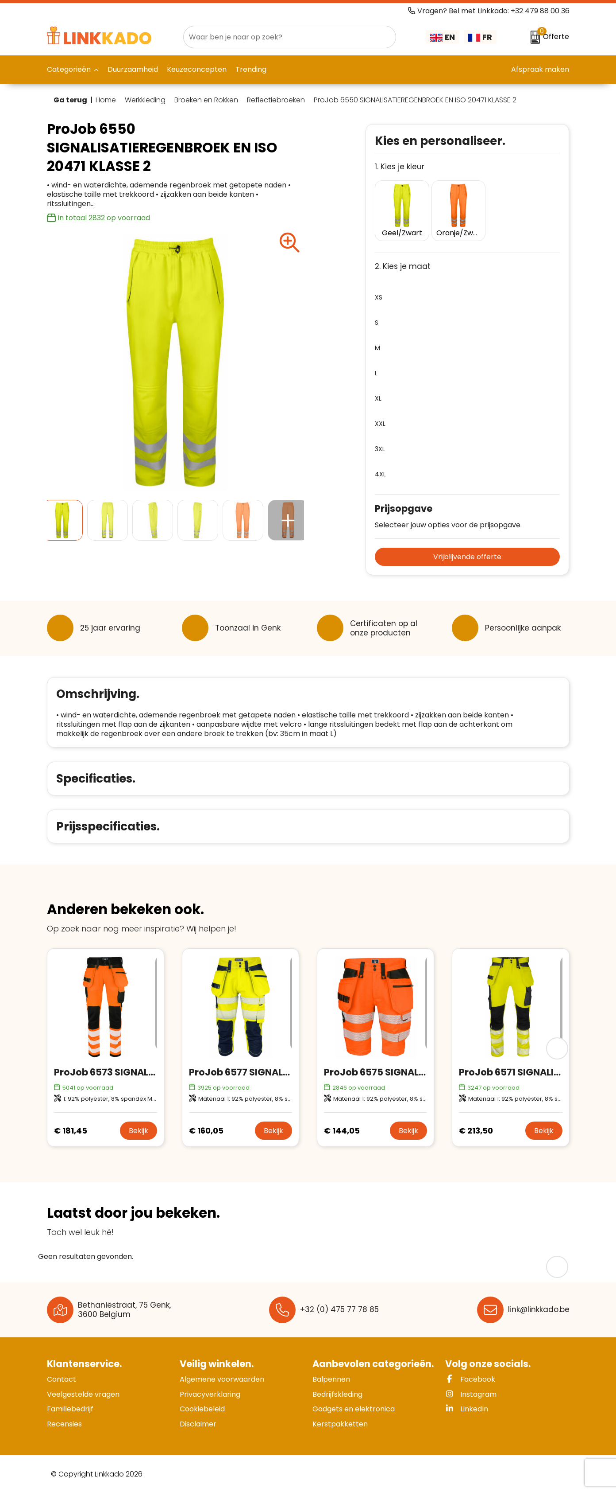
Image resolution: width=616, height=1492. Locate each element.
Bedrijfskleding (337, 1393)
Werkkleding (145, 100)
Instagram (471, 1393)
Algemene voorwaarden (222, 1378)
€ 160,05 (206, 1130)
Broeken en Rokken (206, 100)
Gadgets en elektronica (353, 1408)
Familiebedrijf (70, 1408)
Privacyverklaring (210, 1393)
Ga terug (70, 100)
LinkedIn (466, 1408)
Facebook (470, 1378)
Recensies (64, 1423)
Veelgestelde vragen (83, 1393)
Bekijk (138, 1130)
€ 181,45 (70, 1130)
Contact (61, 1378)
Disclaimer (198, 1423)
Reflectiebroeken (276, 100)
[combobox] (280, 37)
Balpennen (331, 1378)
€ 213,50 (476, 1130)
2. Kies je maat (403, 256)
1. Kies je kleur (399, 166)
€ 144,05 (342, 1130)
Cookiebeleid (202, 1408)
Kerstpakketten (340, 1423)
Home (106, 100)
